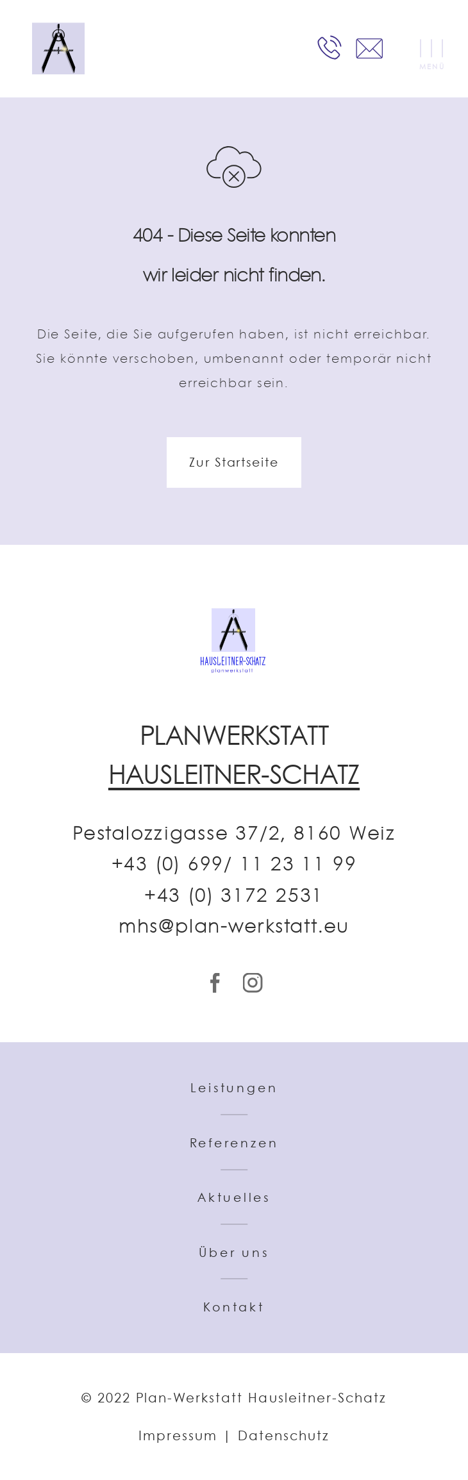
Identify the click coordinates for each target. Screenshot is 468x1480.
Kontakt (233, 1307)
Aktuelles (234, 1197)
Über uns (234, 1252)
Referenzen (234, 1143)
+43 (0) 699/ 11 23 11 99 (234, 864)
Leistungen (234, 1087)
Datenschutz (284, 1435)
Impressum (177, 1435)
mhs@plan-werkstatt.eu (234, 926)
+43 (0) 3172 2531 (234, 895)
